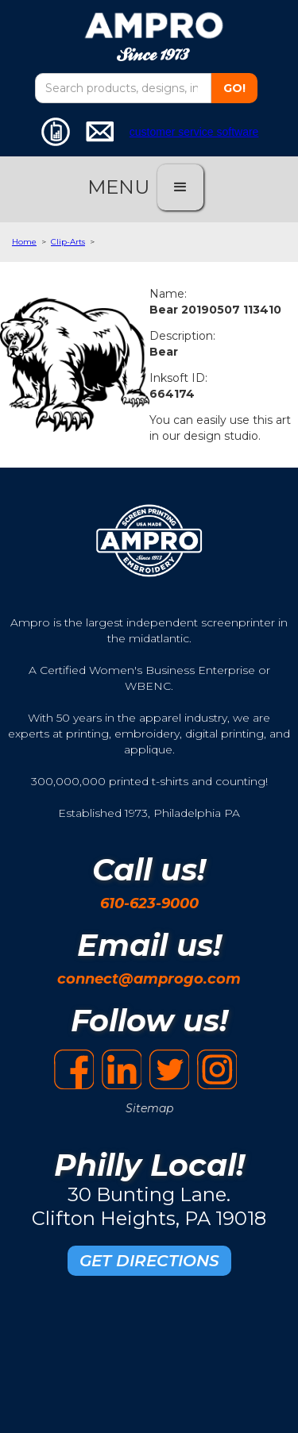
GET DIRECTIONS (149, 1260)
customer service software (194, 131)
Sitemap (149, 1108)
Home (24, 242)
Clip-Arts (68, 242)
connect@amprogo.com (149, 979)
